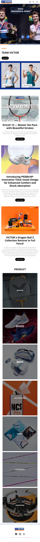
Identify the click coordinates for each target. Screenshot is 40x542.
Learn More (20, 139)
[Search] (33, 2)
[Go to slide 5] (36, 44)
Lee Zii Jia (7, 85)
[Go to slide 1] (4, 44)
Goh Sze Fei (27, 85)
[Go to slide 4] (28, 44)
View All (5, 58)
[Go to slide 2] (12, 44)
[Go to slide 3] (20, 44)
